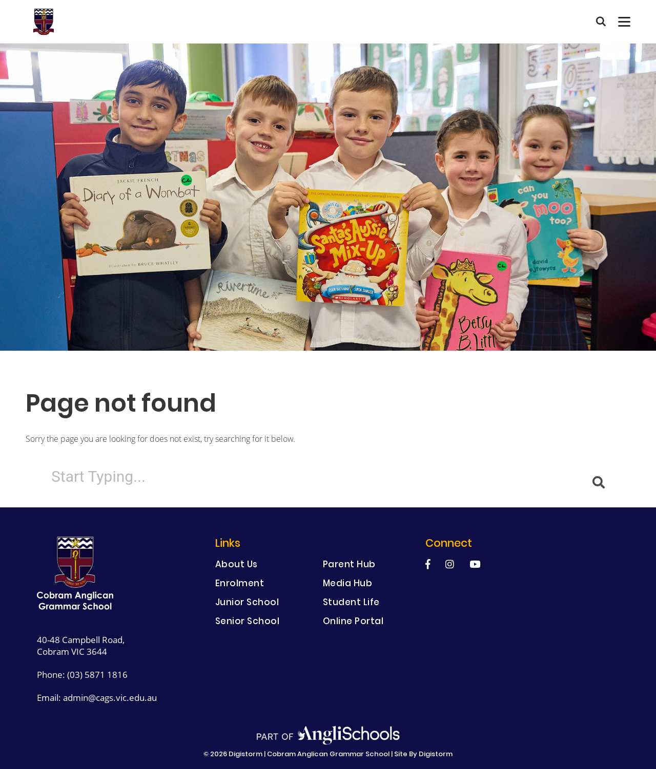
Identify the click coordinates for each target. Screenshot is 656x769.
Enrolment (239, 584)
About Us (236, 565)
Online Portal (353, 622)
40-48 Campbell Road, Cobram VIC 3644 (81, 645)
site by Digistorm (423, 754)
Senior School (247, 622)
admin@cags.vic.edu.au (110, 697)
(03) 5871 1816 (97, 674)
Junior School (247, 603)
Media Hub (348, 584)
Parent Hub (349, 565)
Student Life (351, 603)
